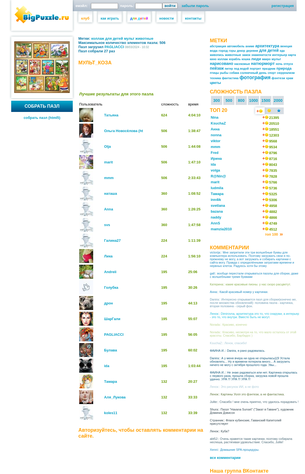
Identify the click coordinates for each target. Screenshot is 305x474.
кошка (246, 59)
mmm (109, 178)
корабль (235, 59)
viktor (215, 141)
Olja (107, 146)
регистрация (282, 6)
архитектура (267, 46)
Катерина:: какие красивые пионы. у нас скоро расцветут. (250, 284)
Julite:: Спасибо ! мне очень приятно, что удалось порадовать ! (254, 401)
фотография (255, 77)
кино (213, 59)
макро (266, 59)
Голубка (111, 287)
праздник (268, 68)
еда (282, 50)
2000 (278, 100)
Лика (108, 256)
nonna (216, 135)
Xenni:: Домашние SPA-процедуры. (234, 449)
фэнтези (278, 78)
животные (144, 38)
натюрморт (263, 63)
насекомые (242, 63)
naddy (216, 217)
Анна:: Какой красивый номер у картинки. (239, 292)
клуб (85, 18)
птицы (214, 72)
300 (216, 100)
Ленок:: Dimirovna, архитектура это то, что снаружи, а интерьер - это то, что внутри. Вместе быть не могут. (254, 315)
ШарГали (112, 319)
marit (108, 162)
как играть (110, 18)
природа (284, 68)
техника (215, 78)
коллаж (97, 38)
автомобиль (236, 46)
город (223, 50)
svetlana (218, 205)
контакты (193, 18)
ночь (279, 63)
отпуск (288, 63)
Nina (215, 117)
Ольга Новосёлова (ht (123, 131)
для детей (114, 38)
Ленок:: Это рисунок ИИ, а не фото (234, 386)
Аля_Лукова (115, 397)
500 (229, 100)
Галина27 (112, 240)
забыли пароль (195, 6)
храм (289, 78)
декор (241, 50)
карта (292, 55)
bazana (217, 211)
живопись (217, 55)
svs (107, 225)
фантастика (230, 78)
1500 (265, 100)
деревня (252, 50)
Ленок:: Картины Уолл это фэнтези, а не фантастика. (247, 394)
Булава (110, 350)
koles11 (110, 413)
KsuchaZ (218, 123)
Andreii (110, 272)
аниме (249, 46)
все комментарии (225, 458)
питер (229, 68)
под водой (241, 68)
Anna (108, 209)
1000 (253, 100)
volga (215, 170)
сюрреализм (286, 72)
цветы (215, 83)
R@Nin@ (218, 176)
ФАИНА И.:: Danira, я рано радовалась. (237, 350)
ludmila (217, 188)
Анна (215, 129)
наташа (110, 193)
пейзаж (217, 68)
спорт (272, 72)
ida (106, 366)
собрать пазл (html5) (42, 118)
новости (166, 18)
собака (234, 72)
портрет (255, 68)
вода (214, 50)
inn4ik (216, 200)
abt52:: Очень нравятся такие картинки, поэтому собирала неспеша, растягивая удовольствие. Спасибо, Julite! (251, 440)
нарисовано (221, 63)
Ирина (216, 158)
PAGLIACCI (114, 47)
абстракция (218, 46)
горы (232, 50)
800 (241, 100)
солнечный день (253, 72)
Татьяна (111, 115)
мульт (129, 38)
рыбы (224, 72)
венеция (286, 46)
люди (256, 59)
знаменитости (261, 55)
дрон (108, 303)
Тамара (110, 381)
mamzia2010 (221, 229)
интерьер (279, 55)
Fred (215, 153)
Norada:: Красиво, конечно (228, 324)
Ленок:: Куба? (219, 431)
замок (246, 55)
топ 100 (272, 234)
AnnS (215, 223)
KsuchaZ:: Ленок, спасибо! (228, 343)
